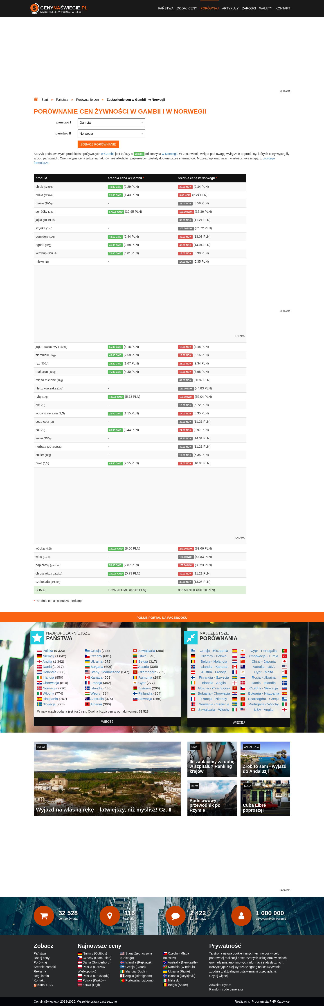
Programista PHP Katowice (271, 1001)
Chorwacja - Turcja (263, 656)
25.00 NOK (185, 187)
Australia (97, 699)
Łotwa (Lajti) (91, 985)
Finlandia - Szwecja (214, 677)
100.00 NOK (185, 211)
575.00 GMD (116, 211)
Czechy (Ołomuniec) (97, 958)
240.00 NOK (185, 548)
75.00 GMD (115, 372)
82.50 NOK (185, 380)
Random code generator (226, 989)
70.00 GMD (115, 253)
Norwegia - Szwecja (214, 704)
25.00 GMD (115, 195)
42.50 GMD (115, 236)
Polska (48, 651)
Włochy (48, 693)
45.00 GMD (115, 245)
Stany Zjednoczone (105, 672)
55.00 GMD (115, 347)
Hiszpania (50, 699)
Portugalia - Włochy (264, 704)
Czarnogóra (147, 672)
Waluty (265, 8)
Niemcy (48, 656)
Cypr (142, 683)
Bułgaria (96, 666)
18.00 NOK (185, 405)
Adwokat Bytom (220, 985)
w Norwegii (169, 154)
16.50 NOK (185, 355)
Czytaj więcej (218, 976)
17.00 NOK (185, 261)
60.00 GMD (115, 430)
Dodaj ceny (187, 8)
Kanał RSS (45, 985)
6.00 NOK (184, 195)
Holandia (49, 672)
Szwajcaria (146, 651)
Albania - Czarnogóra (214, 688)
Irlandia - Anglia (214, 683)
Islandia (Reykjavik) (181, 976)
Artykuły (230, 8)
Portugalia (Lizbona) (139, 980)
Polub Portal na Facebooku (162, 617)
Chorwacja (51, 683)
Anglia (47, 661)
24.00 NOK (185, 430)
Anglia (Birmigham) (138, 976)
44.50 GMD (115, 463)
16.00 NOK (185, 253)
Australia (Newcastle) (183, 962)
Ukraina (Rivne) (179, 971)
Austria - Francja (214, 672)
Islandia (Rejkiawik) (139, 962)
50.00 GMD (115, 565)
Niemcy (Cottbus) (95, 953)
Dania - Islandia (264, 683)
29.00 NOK (185, 463)
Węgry (95, 693)
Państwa (165, 8)
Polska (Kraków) (94, 980)
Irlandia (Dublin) (136, 971)
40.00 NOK (185, 245)
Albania (96, 704)
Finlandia (145, 693)
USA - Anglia (263, 709)
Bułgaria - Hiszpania (263, 693)
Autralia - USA (264, 666)
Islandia (96, 688)
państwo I (63, 122)
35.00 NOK (185, 236)
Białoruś (144, 688)
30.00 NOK (185, 220)
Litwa (142, 656)
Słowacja (145, 699)
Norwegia (50, 688)
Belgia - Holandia (214, 661)
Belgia (143, 661)
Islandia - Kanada (213, 666)
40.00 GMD (115, 187)
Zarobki (249, 8)
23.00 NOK (185, 203)
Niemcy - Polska (213, 656)
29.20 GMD (115, 363)
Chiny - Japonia (264, 661)
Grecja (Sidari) (135, 967)
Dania (47, 666)
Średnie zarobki (45, 967)
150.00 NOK (185, 397)
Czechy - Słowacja (264, 688)
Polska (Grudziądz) (96, 976)
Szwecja (49, 704)
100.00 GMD (116, 397)
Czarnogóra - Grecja (263, 699)
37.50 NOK (185, 438)
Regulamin (41, 976)
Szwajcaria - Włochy (214, 709)
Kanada (96, 677)
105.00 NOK (185, 565)
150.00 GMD (116, 548)
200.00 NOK (185, 228)
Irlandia (48, 677)
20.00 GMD (115, 413)
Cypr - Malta (263, 672)
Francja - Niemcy (214, 699)
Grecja (95, 651)
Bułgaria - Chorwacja (214, 693)
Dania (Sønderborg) (97, 962)
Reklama (40, 971)
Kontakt (283, 8)
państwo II (63, 133)
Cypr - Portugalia (264, 651)
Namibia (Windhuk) (181, 967)
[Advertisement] (162, 57)
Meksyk (173, 980)
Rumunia (145, 677)
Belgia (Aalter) (178, 985)
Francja (96, 683)
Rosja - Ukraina (264, 677)
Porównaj (209, 8)
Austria (143, 666)
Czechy (96, 656)
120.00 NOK (185, 388)
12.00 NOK (185, 347)
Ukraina (96, 661)
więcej (107, 721)
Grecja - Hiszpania (214, 651)
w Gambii (107, 154)
